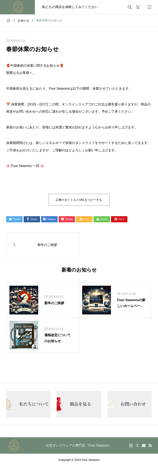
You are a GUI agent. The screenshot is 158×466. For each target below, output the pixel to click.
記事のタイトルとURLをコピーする (79, 199)
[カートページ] (138, 7)
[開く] (149, 7)
